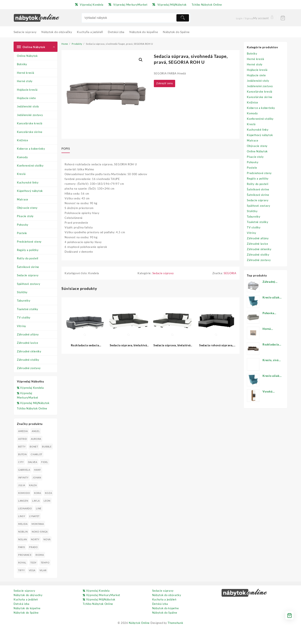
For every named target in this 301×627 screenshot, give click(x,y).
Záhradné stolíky (28, 359)
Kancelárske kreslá (29, 123)
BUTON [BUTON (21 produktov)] (22, 454)
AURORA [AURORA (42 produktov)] (36, 438)
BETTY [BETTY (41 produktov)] (22, 446)
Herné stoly (25, 81)
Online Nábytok (27, 55)
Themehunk (175, 622)
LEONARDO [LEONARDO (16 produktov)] (25, 508)
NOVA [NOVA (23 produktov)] (46, 539)
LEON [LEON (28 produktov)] (47, 500)
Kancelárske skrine (29, 132)
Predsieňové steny (29, 241)
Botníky (22, 64)
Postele (22, 233)
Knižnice (22, 140)
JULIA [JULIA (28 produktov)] (21, 485)
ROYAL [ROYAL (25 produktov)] (22, 562)
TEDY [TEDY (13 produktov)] (33, 562)
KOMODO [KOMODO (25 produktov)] (24, 493)
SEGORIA (230, 274)
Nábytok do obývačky (28, 595)
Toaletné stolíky (27, 309)
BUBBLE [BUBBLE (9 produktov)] (46, 446)
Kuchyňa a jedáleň (26, 599)
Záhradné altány (28, 334)
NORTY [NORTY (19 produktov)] (35, 539)
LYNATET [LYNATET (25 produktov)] (34, 516)
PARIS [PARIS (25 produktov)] (21, 547)
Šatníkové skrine (28, 267)
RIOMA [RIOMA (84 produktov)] (40, 554)
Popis (65, 148)
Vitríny (21, 326)
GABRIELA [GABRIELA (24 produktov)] (24, 469)
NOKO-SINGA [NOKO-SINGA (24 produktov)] (40, 531)
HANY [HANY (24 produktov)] (37, 469)
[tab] (67, 149)
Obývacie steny (27, 207)
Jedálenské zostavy (30, 115)
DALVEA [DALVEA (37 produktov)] (32, 462)
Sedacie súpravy (28, 275)
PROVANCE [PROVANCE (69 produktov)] (25, 554)
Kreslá (21, 174)
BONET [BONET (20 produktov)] (34, 446)
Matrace (22, 199)
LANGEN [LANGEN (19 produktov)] (23, 500)
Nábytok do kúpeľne (27, 608)
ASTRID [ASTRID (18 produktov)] (22, 438)
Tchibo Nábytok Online (32, 408)
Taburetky (23, 300)
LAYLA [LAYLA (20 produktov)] (36, 500)
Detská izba (21, 603)
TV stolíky (24, 317)
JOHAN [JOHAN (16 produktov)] (37, 477)
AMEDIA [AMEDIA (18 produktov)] (23, 431)
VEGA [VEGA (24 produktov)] (32, 570)
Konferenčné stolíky (30, 165)
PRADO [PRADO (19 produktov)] (33, 547)
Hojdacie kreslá (27, 89)
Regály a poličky (28, 250)
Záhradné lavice (27, 342)
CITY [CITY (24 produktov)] (21, 462)
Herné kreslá (25, 72)
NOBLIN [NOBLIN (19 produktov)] (23, 531)
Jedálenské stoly (28, 106)
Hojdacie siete (26, 98)
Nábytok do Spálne (26, 612)
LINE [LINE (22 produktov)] (38, 508)
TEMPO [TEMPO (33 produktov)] (45, 562)
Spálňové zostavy (28, 283)
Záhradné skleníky (29, 351)
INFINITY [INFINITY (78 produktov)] (23, 477)
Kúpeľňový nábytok (30, 190)
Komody (22, 157)
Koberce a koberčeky (31, 148)
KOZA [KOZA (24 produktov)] (48, 493)
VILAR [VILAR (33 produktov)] (43, 570)
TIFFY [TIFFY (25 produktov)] (21, 570)
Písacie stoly (25, 216)
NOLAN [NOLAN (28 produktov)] (22, 539)
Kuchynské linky (28, 182)
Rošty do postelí (27, 258)
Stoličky (22, 292)
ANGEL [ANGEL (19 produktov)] (36, 431)
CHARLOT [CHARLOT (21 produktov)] (36, 454)
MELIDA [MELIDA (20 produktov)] (22, 523)
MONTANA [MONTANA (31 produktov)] (38, 523)
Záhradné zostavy (29, 368)
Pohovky (22, 224)
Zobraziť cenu (165, 83)
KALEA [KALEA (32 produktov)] (33, 485)
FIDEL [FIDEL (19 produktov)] (44, 462)
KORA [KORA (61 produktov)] (37, 493)
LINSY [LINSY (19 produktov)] (21, 516)
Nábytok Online (139, 622)
